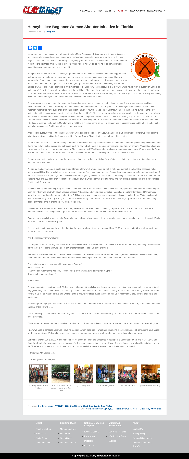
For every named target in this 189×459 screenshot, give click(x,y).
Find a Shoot (41, 438)
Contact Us (89, 445)
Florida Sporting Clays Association (106, 409)
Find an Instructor (44, 443)
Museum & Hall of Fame (115, 424)
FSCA (124, 409)
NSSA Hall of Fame (117, 432)
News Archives (154, 10)
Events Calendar (91, 432)
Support (112, 441)
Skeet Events (94, 406)
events (88, 409)
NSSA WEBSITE (87, 10)
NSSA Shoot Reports (73, 406)
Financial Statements (142, 438)
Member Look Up (43, 429)
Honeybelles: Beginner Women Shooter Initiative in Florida (80, 27)
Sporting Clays (68, 423)
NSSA (153, 409)
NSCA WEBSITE (106, 10)
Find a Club (41, 433)
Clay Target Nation (43, 9)
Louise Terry (145, 409)
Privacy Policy (139, 433)
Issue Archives (137, 10)
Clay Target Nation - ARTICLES (51, 406)
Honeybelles (133, 409)
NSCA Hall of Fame (117, 436)
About (136, 423)
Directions (88, 441)
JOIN (120, 10)
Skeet (85, 406)
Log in (116, 455)
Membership (89, 436)
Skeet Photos (106, 406)
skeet (159, 409)
